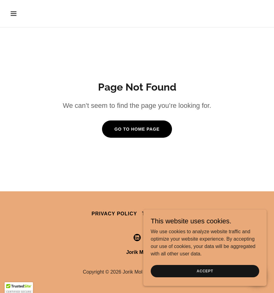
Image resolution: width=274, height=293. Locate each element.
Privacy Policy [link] (114, 213)
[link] (137, 237)
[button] (37, 13)
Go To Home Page (137, 129)
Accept (205, 271)
